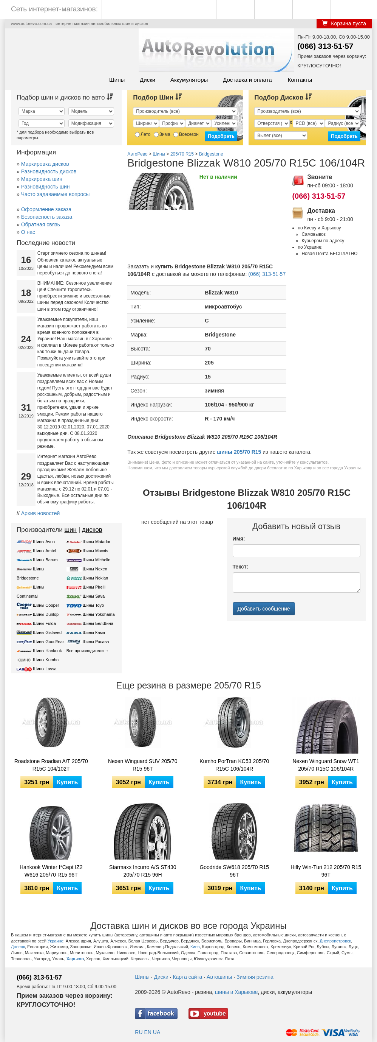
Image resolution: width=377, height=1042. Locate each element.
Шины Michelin (97, 560)
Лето (142, 134)
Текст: (241, 567)
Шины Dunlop (46, 614)
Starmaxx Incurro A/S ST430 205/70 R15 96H (142, 871)
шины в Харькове (236, 992)
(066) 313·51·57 (325, 46)
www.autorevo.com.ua (31, 23)
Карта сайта (187, 977)
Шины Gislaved (47, 632)
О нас (28, 232)
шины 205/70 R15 (239, 452)
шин (70, 529)
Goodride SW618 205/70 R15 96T (234, 871)
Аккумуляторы (189, 79)
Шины (117, 79)
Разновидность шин (45, 187)
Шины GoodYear (48, 641)
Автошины (219, 977)
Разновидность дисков (48, 171)
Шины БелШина (98, 623)
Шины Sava (94, 596)
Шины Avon (44, 541)
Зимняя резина (254, 977)
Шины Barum (45, 560)
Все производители (85, 650)
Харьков (75, 958)
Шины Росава (96, 641)
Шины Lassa (45, 669)
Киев (195, 946)
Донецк (18, 946)
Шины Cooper (46, 605)
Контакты (299, 79)
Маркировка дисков (45, 164)
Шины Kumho (46, 659)
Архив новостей (40, 513)
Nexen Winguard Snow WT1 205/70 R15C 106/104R (325, 765)
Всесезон (186, 134)
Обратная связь (40, 224)
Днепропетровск (335, 941)
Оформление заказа (46, 209)
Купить (67, 782)
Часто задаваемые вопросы (55, 194)
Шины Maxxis (95, 550)
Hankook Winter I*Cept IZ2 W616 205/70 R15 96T (51, 871)
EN (147, 1032)
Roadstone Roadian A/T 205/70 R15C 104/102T (51, 765)
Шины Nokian (95, 578)
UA (156, 1032)
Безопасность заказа (47, 217)
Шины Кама (94, 632)
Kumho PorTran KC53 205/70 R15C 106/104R (234, 765)
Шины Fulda (44, 623)
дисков (92, 529)
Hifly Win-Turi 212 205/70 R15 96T (325, 871)
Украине (55, 941)
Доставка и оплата (247, 79)
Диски (147, 79)
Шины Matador (97, 541)
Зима (162, 134)
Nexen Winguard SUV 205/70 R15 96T (143, 765)
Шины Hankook (47, 650)
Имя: (239, 539)
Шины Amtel (44, 550)
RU (138, 1032)
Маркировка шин (41, 179)
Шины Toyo (93, 605)
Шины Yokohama (99, 614)
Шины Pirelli (94, 587)
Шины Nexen (95, 569)
